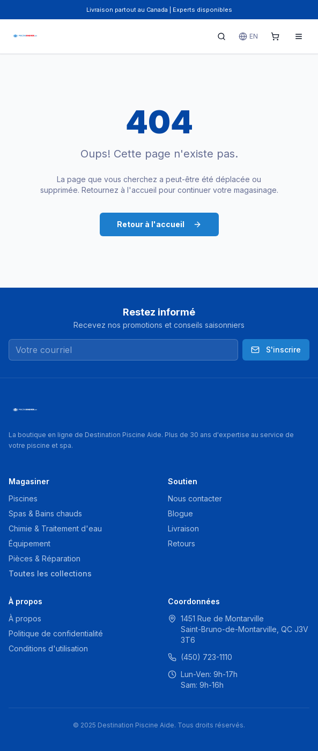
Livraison (183, 528)
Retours (181, 543)
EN (248, 36)
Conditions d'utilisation (48, 648)
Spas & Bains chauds (45, 513)
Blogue (180, 513)
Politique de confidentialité (56, 633)
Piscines (23, 498)
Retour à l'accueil (159, 224)
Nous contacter (195, 498)
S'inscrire (276, 349)
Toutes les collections (50, 573)
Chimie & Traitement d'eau (55, 528)
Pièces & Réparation (44, 558)
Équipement (29, 543)
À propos (25, 618)
